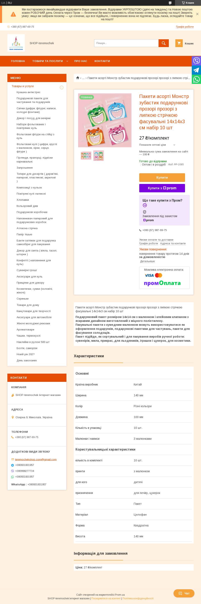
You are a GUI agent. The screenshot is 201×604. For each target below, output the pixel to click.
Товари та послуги (47, 61)
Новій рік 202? (26, 354)
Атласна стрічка (27, 228)
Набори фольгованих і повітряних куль (31, 126)
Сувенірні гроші (27, 270)
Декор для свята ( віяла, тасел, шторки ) (37, 252)
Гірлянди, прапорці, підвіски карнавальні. (35, 159)
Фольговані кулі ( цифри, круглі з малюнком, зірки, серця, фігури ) (37, 148)
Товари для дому (28, 305)
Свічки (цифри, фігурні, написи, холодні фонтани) (36, 110)
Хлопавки (23, 199)
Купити (162, 177)
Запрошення (25, 167)
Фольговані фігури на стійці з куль (35, 136)
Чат (184, 593)
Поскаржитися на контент (106, 598)
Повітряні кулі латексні (31, 193)
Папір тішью (24, 234)
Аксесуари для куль (29, 276)
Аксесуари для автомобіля (34, 317)
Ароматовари (25, 329)
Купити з (162, 188)
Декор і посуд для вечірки (33, 118)
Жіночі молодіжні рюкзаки (33, 323)
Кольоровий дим (27, 205)
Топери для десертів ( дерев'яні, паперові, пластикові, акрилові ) (37, 177)
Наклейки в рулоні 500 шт (33, 342)
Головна (18, 61)
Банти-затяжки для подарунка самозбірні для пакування (36, 242)
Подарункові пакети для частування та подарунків (33, 100)
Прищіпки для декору (30, 282)
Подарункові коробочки (32, 212)
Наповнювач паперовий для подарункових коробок (35, 220)
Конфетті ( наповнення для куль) (34, 262)
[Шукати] (164, 43)
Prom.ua (120, 594)
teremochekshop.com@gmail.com (36, 459)
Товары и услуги (22, 86)
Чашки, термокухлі (28, 335)
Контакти (102, 61)
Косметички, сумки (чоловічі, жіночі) (35, 290)
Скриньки (23, 298)
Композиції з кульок (29, 187)
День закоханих (27, 360)
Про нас (80, 61)
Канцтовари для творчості (34, 311)
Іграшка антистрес (28, 92)
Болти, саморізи (27, 348)
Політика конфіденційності (138, 598)
